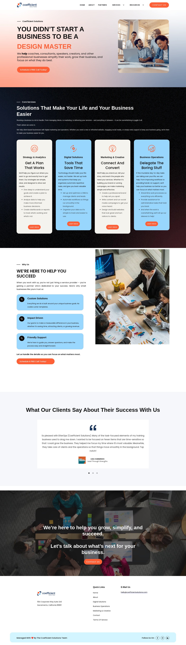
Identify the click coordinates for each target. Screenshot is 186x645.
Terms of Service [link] (100, 620)
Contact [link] (96, 615)
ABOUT (91, 5)
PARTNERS (102, 5)
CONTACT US (159, 5)
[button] (117, 5)
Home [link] (95, 593)
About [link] (95, 597)
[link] (46, 595)
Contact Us (93, 561)
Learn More (34, 229)
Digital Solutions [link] (99, 602)
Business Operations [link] (101, 606)
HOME (82, 5)
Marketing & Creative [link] (102, 611)
